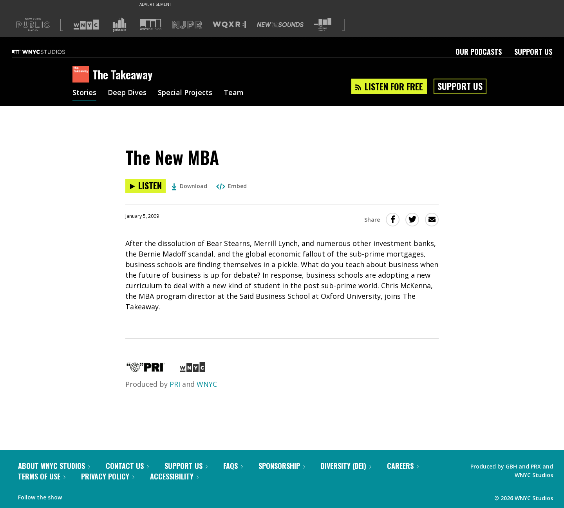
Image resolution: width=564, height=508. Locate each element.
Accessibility (174, 476)
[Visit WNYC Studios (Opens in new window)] (150, 24)
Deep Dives (127, 93)
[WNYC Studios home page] (48, 51)
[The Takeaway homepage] (82, 75)
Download (189, 186)
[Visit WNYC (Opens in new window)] (86, 25)
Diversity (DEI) (346, 466)
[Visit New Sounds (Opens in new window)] (280, 24)
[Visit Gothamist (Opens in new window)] (119, 25)
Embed (231, 186)
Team (234, 93)
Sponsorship (281, 466)
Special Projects (185, 93)
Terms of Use (41, 476)
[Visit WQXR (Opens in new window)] (229, 25)
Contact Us (127, 466)
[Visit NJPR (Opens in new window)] (187, 25)
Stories (84, 93)
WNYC (207, 384)
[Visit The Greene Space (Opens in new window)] (322, 25)
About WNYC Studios (54, 466)
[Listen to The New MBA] (145, 186)
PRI (175, 384)
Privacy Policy (107, 476)
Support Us (533, 52)
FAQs (233, 466)
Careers (403, 466)
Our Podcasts (479, 52)
